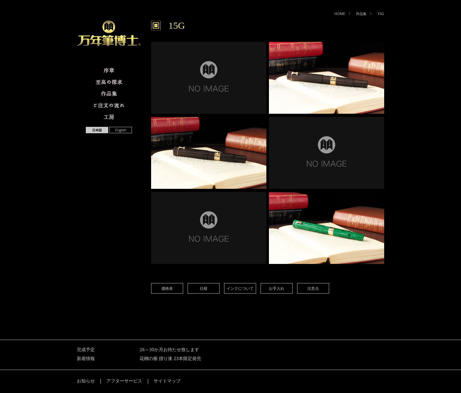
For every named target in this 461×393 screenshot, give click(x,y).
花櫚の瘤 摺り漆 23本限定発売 (170, 358)
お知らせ (86, 381)
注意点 (313, 288)
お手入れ (276, 288)
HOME (340, 13)
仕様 (203, 288)
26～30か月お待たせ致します (169, 349)
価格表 (167, 288)
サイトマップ (167, 381)
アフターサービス (124, 381)
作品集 (361, 13)
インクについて (240, 288)
